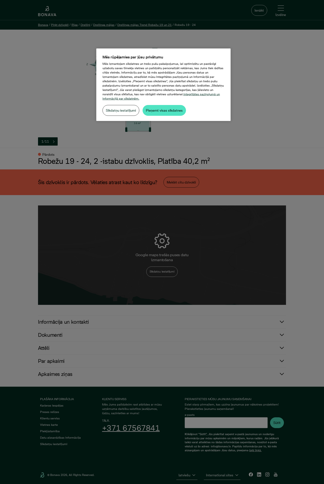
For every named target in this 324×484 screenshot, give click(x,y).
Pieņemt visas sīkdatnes (164, 110)
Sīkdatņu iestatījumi (121, 110)
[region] (163, 84)
